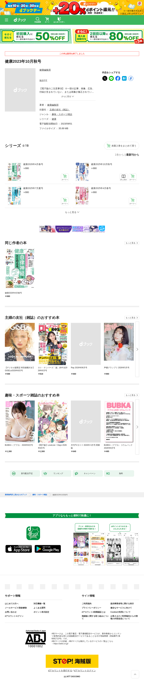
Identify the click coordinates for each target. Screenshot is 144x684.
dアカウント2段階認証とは (93, 612)
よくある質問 (39, 608)
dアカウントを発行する (60, 670)
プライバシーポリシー (91, 608)
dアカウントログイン (14, 616)
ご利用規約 (86, 603)
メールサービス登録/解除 (16, 608)
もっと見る (130, 243)
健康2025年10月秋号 (101, 164)
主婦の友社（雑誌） (59, 109)
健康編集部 (45, 70)
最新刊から (132, 154)
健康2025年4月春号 (101, 188)
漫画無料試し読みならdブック (16, 494)
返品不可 (43, 80)
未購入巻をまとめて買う (123, 145)
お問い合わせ (11, 612)
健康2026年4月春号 (33, 164)
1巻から (119, 154)
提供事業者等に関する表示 (122, 603)
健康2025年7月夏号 (33, 188)
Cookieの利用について (120, 612)
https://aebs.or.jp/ (61, 644)
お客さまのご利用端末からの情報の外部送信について (124, 617)
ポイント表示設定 (41, 612)
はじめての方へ (11, 603)
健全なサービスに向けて (121, 608)
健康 (54, 119)
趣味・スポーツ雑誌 (62, 114)
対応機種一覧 (39, 603)
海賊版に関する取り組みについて (95, 617)
